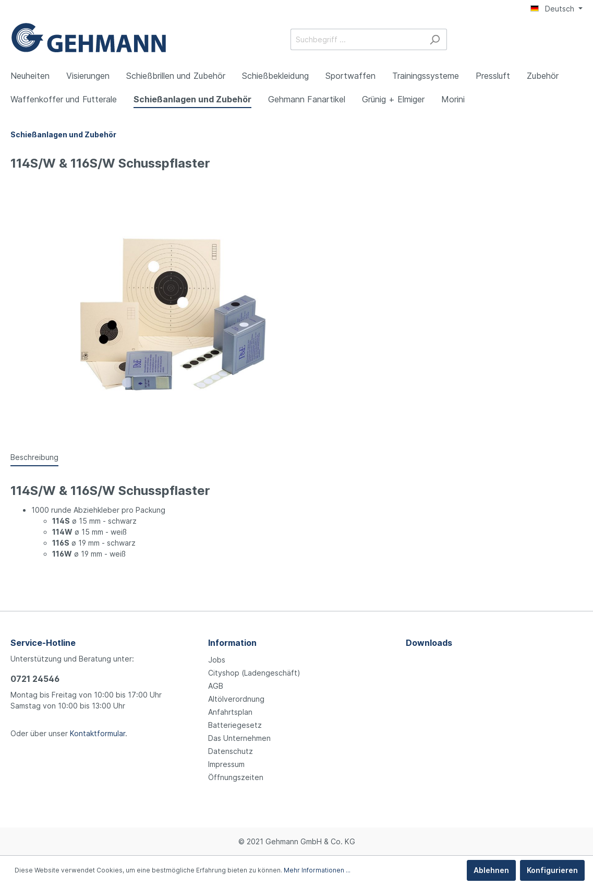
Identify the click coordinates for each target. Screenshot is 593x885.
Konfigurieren (552, 870)
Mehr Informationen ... (317, 870)
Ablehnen (491, 870)
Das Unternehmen (239, 738)
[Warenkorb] (576, 40)
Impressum (226, 764)
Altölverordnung (236, 698)
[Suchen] (434, 39)
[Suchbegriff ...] (357, 39)
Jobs (216, 659)
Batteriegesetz (235, 725)
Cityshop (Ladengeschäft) (254, 672)
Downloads (429, 643)
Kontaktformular (97, 733)
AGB (215, 685)
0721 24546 (34, 679)
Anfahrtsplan (230, 711)
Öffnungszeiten (235, 777)
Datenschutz (230, 751)
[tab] (34, 456)
